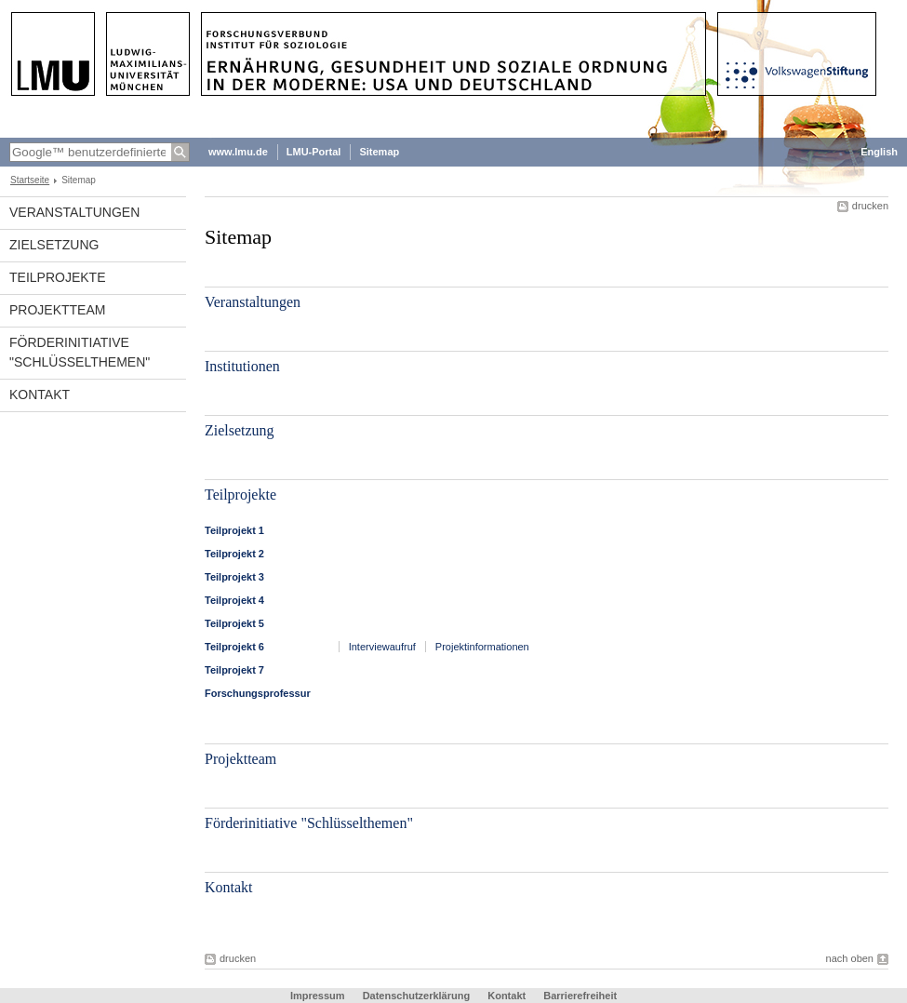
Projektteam (57, 309)
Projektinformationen (482, 646)
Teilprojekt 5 (234, 623)
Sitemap (379, 151)
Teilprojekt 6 (234, 646)
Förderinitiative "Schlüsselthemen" (79, 352)
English (879, 151)
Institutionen (242, 366)
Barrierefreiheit (580, 995)
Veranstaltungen (74, 212)
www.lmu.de (238, 151)
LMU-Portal (314, 151)
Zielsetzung (54, 244)
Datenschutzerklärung (417, 995)
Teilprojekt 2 (234, 553)
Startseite (29, 180)
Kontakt (39, 394)
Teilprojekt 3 (234, 576)
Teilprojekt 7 (234, 669)
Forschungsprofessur (258, 693)
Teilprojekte (57, 277)
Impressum (317, 995)
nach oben (850, 958)
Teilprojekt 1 (234, 530)
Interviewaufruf (382, 646)
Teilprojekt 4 (234, 600)
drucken (870, 205)
